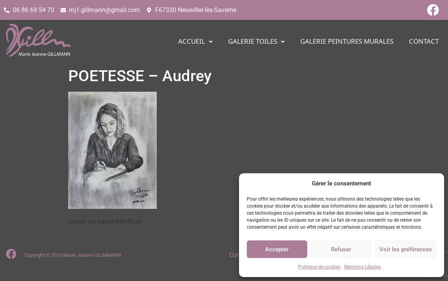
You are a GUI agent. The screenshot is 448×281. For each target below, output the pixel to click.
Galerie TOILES (256, 41)
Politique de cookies (319, 267)
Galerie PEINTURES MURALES (346, 41)
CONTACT (424, 41)
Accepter (277, 249)
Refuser (341, 249)
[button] (195, 41)
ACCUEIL (195, 41)
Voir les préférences (405, 249)
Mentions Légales (362, 267)
